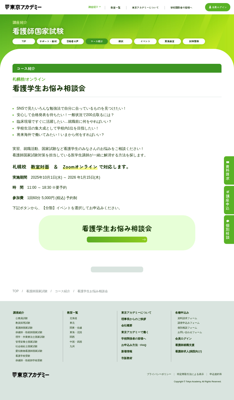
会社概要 (126, 332)
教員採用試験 (23, 330)
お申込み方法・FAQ (133, 352)
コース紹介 (97, 41)
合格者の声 (72, 41)
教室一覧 (72, 319)
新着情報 (126, 358)
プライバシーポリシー (159, 381)
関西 (72, 344)
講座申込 (227, 200)
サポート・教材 (48, 41)
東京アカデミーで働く (135, 338)
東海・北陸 (76, 339)
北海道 (73, 325)
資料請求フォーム (187, 325)
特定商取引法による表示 (190, 381)
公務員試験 (22, 325)
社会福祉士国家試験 (26, 353)
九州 (72, 353)
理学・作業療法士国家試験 (30, 344)
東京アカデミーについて (136, 319)
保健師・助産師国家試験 (29, 339)
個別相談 (227, 229)
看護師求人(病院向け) (188, 358)
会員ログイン (217, 7)
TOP (24, 41)
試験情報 (194, 41)
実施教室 (170, 41)
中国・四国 (76, 348)
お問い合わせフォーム (190, 339)
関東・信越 (76, 334)
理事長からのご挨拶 (133, 326)
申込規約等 (216, 381)
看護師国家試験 (37, 298)
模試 (121, 41)
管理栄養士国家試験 (26, 348)
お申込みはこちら (115, 241)
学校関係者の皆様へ (133, 345)
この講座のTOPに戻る (117, 274)
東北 (72, 330)
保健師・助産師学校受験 (29, 367)
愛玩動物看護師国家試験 (29, 358)
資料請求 (227, 170)
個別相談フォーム (187, 334)
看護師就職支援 (184, 352)
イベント (145, 41)
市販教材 (126, 364)
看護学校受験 (23, 362)
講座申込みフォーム (189, 330)
